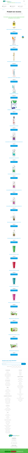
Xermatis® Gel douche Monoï (14, 286)
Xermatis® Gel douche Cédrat (14, 254)
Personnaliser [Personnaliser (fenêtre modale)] (20, 451)
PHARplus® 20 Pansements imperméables (14, 109)
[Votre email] (11, 364)
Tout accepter (7, 451)
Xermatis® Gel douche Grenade (14, 270)
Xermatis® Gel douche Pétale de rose (14, 302)
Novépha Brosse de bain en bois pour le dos (14, 61)
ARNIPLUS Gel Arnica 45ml (14, 45)
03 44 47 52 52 (15, 442)
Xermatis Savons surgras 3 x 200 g (14, 334)
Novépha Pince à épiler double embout (14, 77)
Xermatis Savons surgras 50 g (14, 350)
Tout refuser (13, 451)
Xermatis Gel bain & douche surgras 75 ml (14, 238)
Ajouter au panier (14, 33)
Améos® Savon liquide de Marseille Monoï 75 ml (14, 29)
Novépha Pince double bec (14, 93)
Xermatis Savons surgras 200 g (14, 318)
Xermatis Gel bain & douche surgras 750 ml (14, 222)
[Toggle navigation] (24, 1)
